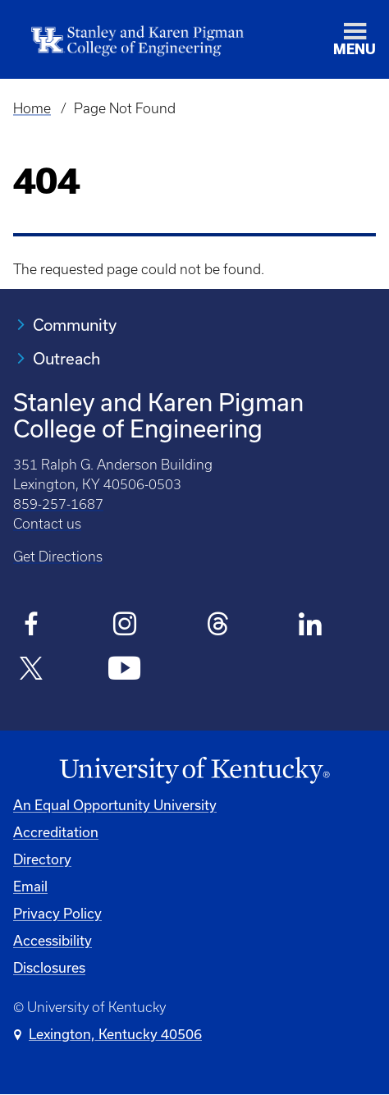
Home (32, 108)
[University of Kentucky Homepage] (194, 771)
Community (75, 324)
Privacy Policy (57, 913)
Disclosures (49, 967)
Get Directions (58, 556)
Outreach (66, 358)
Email (30, 886)
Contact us (47, 523)
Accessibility (52, 940)
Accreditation (55, 832)
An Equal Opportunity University (115, 805)
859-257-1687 (58, 504)
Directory (42, 859)
